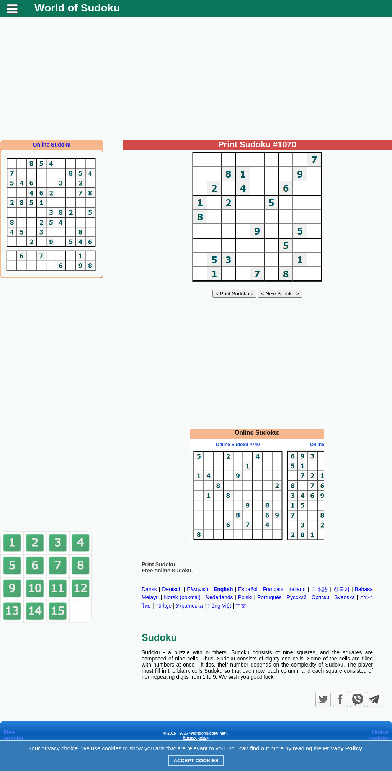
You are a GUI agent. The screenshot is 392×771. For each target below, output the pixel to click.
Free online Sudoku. (167, 570)
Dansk (149, 589)
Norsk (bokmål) (182, 597)
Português (269, 597)
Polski (245, 597)
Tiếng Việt (219, 606)
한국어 (341, 589)
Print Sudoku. (159, 564)
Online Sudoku (52, 145)
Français (273, 589)
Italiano (296, 589)
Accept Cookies (195, 760)
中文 (240, 606)
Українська (189, 606)
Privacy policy (195, 737)
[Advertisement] (196, 78)
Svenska (344, 597)
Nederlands (219, 597)
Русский (297, 597)
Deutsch (171, 589)
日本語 (319, 589)
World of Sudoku (77, 8)
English (223, 589)
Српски (320, 597)
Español (248, 589)
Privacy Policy (342, 748)
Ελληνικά (197, 589)
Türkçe (163, 606)
